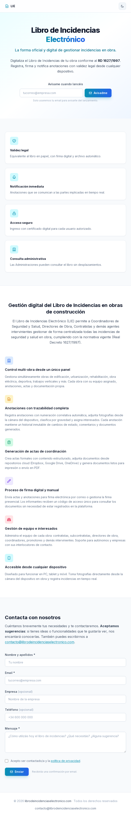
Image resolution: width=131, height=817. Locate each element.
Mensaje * (12, 728)
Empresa (19, 691)
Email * (10, 672)
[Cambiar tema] (122, 6)
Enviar (17, 771)
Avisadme (98, 93)
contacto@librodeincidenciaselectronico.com (39, 642)
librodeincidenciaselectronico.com (48, 801)
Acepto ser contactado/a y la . (46, 761)
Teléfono (19, 709)
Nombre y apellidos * (20, 654)
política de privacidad (65, 761)
